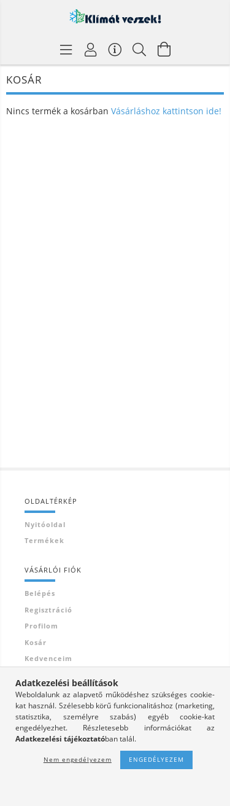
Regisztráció (48, 609)
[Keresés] (140, 49)
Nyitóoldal (45, 524)
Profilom (41, 625)
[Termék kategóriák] (66, 49)
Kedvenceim (48, 658)
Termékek (44, 540)
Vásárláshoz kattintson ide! (166, 111)
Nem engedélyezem (78, 759)
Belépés (40, 593)
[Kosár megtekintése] (164, 49)
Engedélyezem (156, 759)
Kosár (36, 642)
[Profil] (91, 49)
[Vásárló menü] (115, 49)
